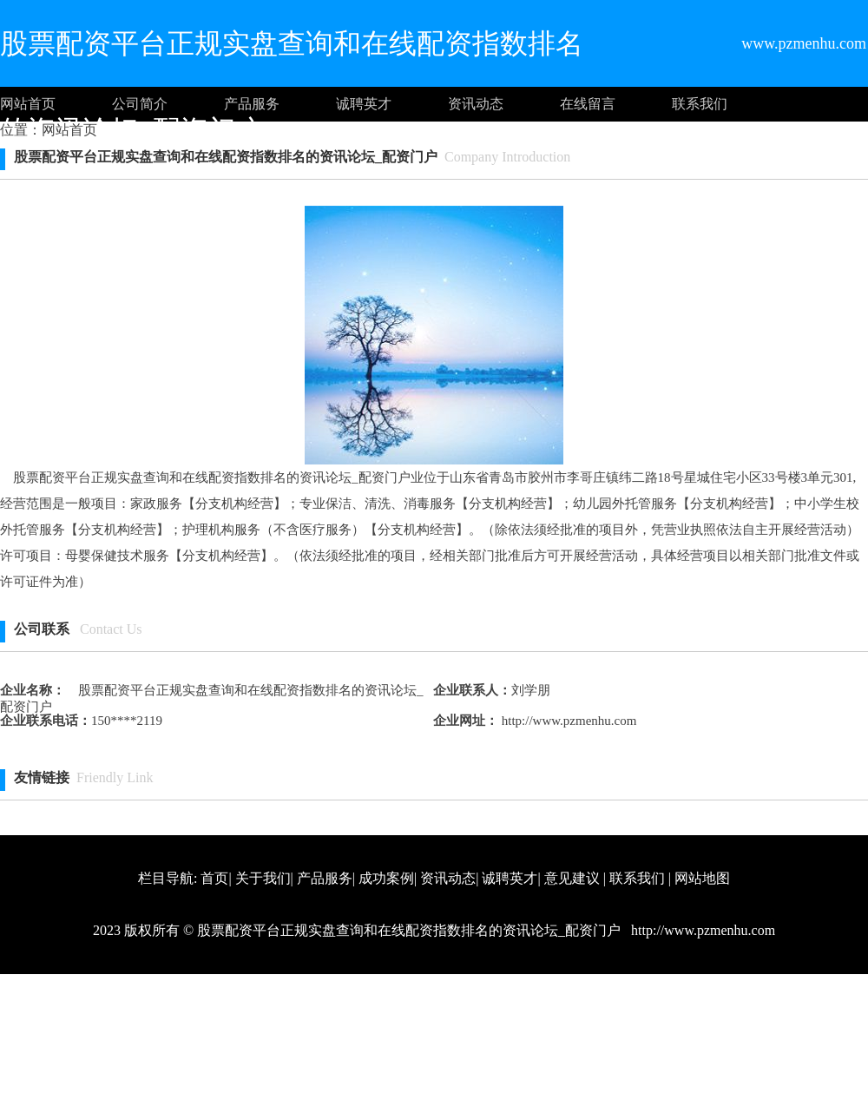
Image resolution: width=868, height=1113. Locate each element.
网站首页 (28, 103)
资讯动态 (475, 103)
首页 (214, 878)
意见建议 (572, 878)
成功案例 (386, 878)
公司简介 (140, 103)
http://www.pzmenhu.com (567, 721)
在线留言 (587, 103)
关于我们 (263, 878)
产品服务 (251, 103)
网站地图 (702, 878)
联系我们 (699, 103)
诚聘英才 (363, 103)
